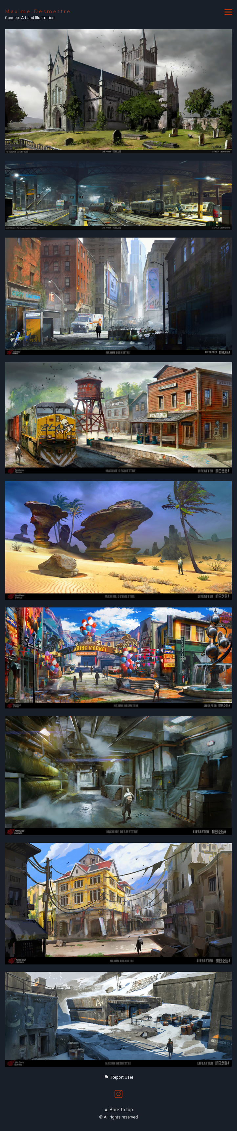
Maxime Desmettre (38, 11)
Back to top (118, 1109)
